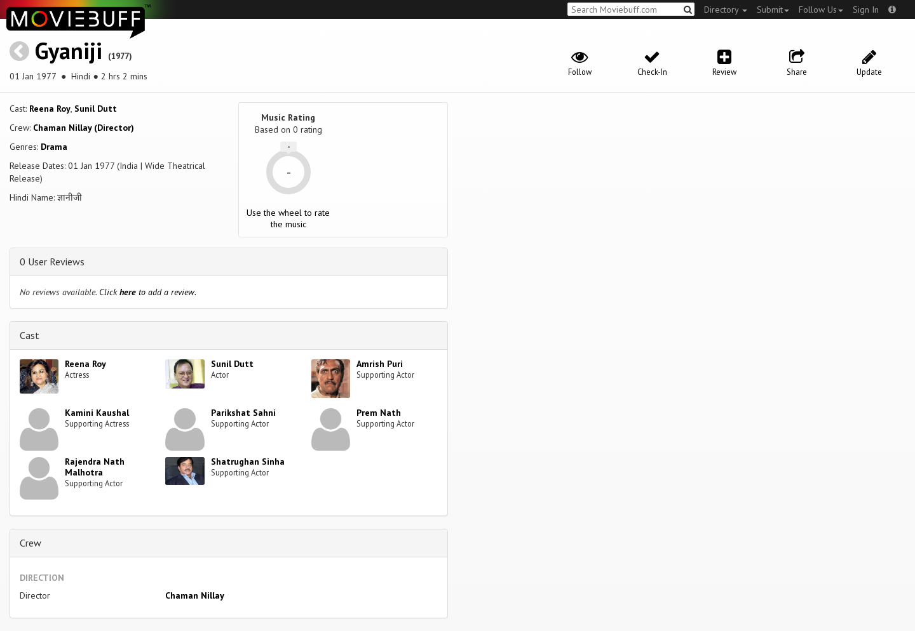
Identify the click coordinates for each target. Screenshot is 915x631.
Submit (773, 9)
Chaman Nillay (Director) (83, 127)
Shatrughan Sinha (248, 461)
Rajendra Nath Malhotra (95, 467)
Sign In (866, 9)
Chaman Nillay (194, 595)
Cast (29, 335)
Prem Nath (378, 412)
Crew (30, 542)
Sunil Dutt (95, 108)
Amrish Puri (379, 363)
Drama (54, 146)
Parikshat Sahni (243, 412)
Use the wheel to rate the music (288, 218)
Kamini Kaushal (97, 412)
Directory (725, 9)
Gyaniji (68, 50)
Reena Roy (50, 108)
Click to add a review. (147, 292)
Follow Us (821, 9)
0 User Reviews (52, 261)
